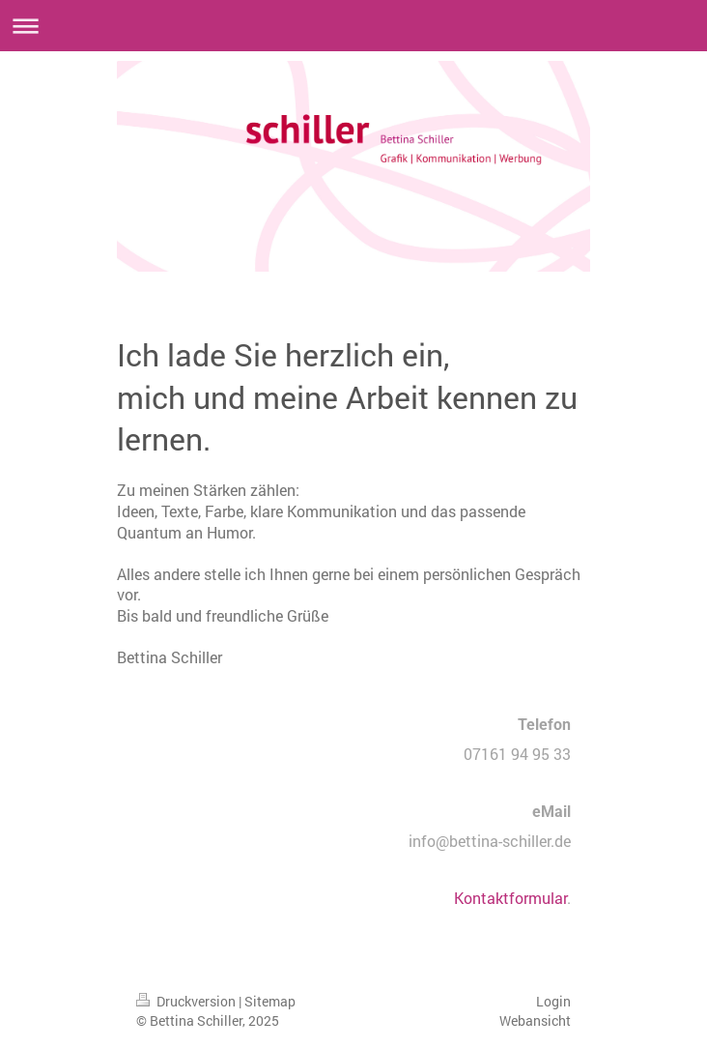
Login (553, 1001)
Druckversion (187, 1001)
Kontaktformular (510, 898)
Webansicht (535, 1020)
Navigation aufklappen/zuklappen (353, 25)
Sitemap (270, 1001)
